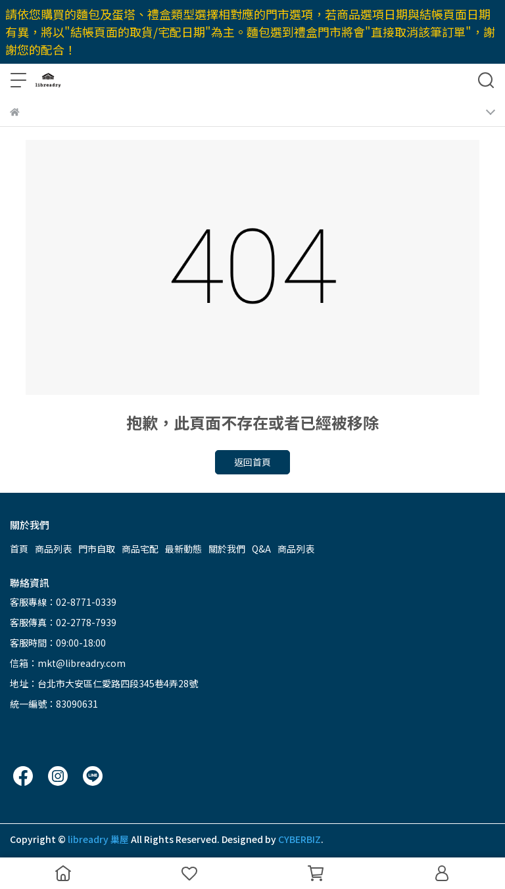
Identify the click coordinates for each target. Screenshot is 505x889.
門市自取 (96, 548)
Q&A (261, 548)
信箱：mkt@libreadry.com (68, 663)
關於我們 (226, 548)
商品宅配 (140, 548)
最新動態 (183, 548)
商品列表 (53, 548)
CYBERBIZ (299, 839)
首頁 (19, 548)
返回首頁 (252, 461)
